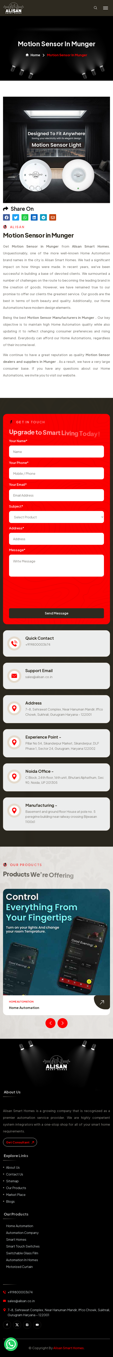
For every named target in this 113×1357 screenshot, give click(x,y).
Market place (16, 1194)
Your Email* (18, 484)
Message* (17, 550)
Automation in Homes (22, 1260)
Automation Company (22, 1233)
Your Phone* (19, 463)
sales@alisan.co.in (38, 677)
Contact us (14, 1174)
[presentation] (39, 588)
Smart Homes (16, 1239)
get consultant (20, 1142)
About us (13, 1167)
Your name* (18, 441)
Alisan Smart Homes (68, 1348)
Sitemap (12, 1181)
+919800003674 (37, 644)
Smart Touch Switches (23, 1246)
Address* (16, 528)
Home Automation (24, 1008)
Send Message (56, 613)
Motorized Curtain (19, 1267)
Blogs (10, 1201)
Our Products (16, 1188)
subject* (16, 506)
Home (33, 55)
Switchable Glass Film (22, 1253)
